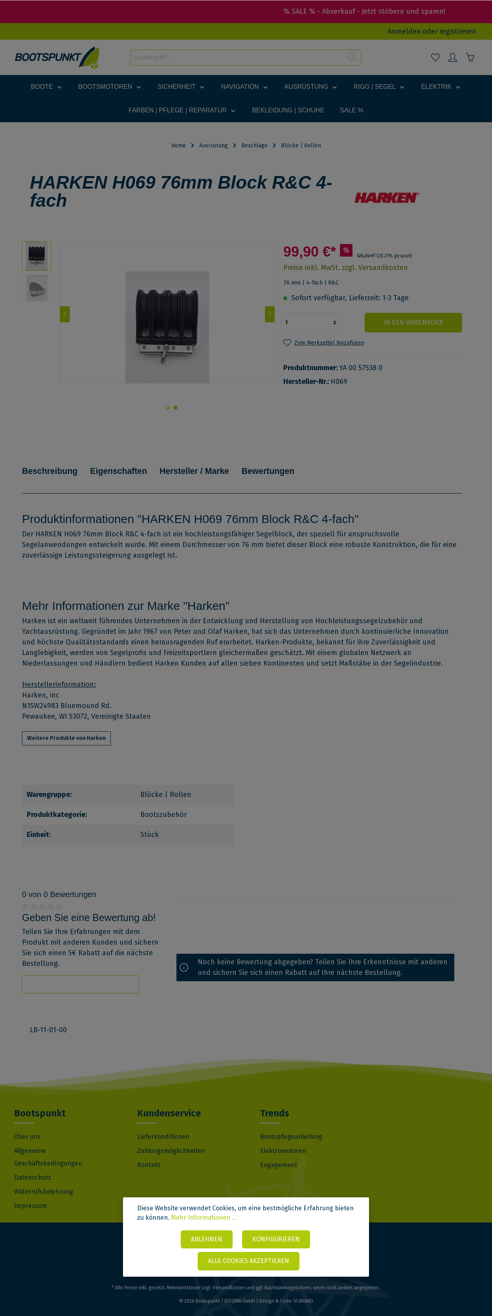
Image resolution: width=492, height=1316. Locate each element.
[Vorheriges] (65, 314)
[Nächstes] (270, 314)
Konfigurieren (276, 1239)
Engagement (278, 1153)
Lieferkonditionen (163, 1125)
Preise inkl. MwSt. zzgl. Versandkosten (345, 267)
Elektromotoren (283, 1139)
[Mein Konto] (453, 57)
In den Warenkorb (414, 322)
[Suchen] (352, 58)
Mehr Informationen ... (204, 1218)
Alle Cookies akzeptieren (248, 1261)
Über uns (27, 1125)
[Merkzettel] (435, 57)
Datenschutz (32, 1166)
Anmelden (404, 31)
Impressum (30, 1194)
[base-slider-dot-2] (167, 407)
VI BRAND (303, 1289)
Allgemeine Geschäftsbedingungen (48, 1146)
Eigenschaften (123, 465)
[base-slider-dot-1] (175, 407)
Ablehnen (206, 1239)
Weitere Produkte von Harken (66, 726)
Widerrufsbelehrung (43, 1180)
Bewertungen (281, 465)
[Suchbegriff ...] (236, 58)
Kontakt (148, 1153)
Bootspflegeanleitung (291, 1125)
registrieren (457, 31)
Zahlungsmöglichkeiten (171, 1139)
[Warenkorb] (470, 57)
